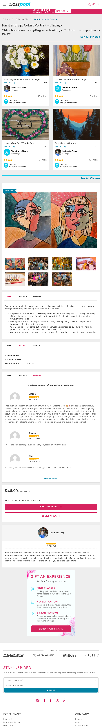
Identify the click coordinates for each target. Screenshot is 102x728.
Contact (78, 719)
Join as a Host (81, 725)
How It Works (9, 725)
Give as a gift (51, 515)
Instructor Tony (57, 532)
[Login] (98, 4)
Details (23, 296)
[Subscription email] (51, 685)
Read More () (51, 478)
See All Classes (90, 37)
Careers (78, 722)
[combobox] (51, 680)
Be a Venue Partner (12, 722)
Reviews (37, 296)
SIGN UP (51, 690)
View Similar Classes (51, 506)
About (10, 296)
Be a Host (7, 719)
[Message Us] (94, 4)
